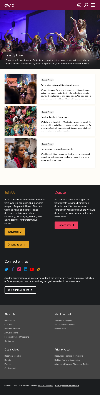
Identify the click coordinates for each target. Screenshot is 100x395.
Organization (15, 244)
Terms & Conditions (45, 385)
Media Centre (60, 329)
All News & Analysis (63, 320)
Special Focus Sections (65, 324)
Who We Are (10, 320)
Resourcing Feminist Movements (69, 356)
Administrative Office (70, 385)
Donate (8, 360)
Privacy (58, 385)
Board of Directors (12, 329)
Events (8, 364)
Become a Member (13, 356)
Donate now (64, 225)
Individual (13, 231)
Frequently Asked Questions (17, 337)
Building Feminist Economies (67, 360)
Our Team (9, 324)
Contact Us (9, 341)
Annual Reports (11, 333)
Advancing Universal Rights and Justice (72, 364)
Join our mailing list (18, 289)
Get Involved (10, 368)
